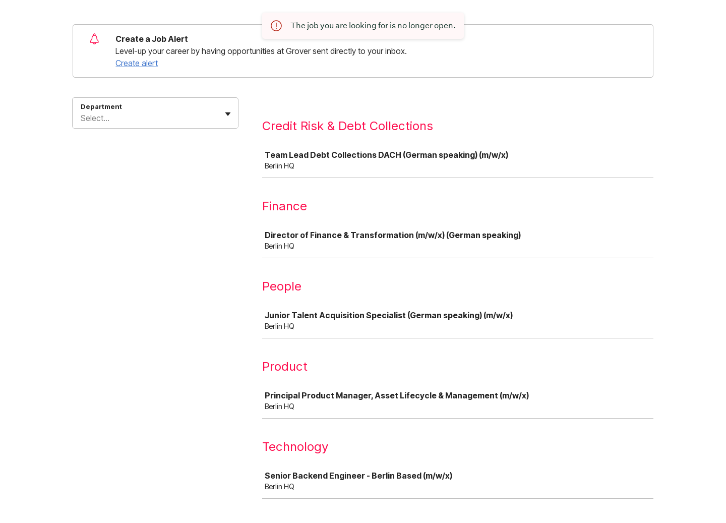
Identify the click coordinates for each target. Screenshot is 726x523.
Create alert (136, 63)
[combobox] (82, 118)
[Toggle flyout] (228, 114)
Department (101, 106)
